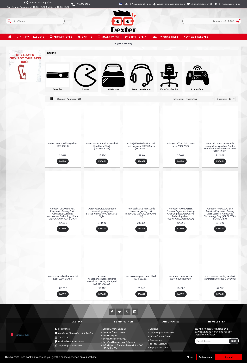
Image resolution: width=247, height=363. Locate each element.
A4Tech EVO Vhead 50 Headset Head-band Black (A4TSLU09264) (102, 146)
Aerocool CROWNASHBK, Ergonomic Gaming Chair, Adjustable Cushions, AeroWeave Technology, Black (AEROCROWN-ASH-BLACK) (62, 213)
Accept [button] (229, 357)
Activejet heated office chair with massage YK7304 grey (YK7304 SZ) (141, 146)
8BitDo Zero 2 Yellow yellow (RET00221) (62, 144)
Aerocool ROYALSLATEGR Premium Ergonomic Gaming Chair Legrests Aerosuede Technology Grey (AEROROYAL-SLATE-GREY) (220, 213)
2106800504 (62, 329)
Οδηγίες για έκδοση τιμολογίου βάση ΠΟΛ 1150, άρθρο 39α (122, 346)
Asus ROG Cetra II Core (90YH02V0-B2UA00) (180, 277)
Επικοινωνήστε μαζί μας (113, 329)
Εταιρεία (153, 329)
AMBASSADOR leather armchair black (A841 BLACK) (63, 277)
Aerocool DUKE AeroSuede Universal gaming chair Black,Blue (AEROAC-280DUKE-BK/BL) (102, 212)
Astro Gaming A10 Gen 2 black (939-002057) (141, 277)
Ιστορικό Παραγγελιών (113, 332)
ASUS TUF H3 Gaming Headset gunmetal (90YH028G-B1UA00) (220, 277)
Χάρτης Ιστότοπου (158, 347)
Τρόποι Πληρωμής (157, 344)
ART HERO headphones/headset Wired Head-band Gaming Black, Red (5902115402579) (102, 280)
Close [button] (190, 357)
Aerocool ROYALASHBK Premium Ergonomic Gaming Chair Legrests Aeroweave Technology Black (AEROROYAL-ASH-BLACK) (181, 213)
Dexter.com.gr (22, 335)
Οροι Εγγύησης (109, 335)
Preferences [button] (205, 357)
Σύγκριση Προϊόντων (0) (69, 99)
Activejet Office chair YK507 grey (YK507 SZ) (181, 144)
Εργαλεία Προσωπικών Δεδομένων (119, 342)
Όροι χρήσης (155, 340)
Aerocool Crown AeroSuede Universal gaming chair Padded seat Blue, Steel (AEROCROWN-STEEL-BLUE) (220, 147)
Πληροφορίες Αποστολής (68, 345)
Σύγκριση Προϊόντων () (114, 339)
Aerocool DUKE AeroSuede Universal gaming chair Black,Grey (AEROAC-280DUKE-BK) (141, 212)
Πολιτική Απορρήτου (159, 336)
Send (233, 341)
